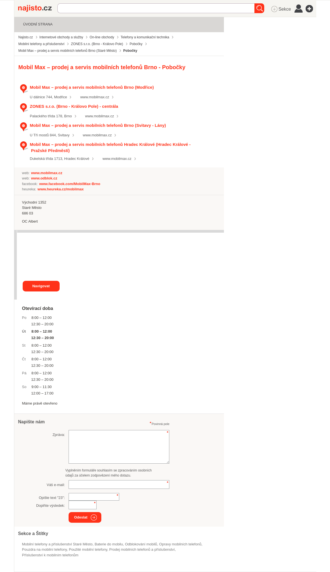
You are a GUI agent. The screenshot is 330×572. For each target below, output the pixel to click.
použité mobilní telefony (88, 549)
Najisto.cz (37, 8)
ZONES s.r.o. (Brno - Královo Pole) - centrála (74, 106)
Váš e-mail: (56, 485)
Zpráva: (59, 435)
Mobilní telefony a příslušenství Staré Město (57, 544)
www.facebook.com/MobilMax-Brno (69, 184)
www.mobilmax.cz (94, 97)
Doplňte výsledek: (50, 505)
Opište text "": (52, 498)
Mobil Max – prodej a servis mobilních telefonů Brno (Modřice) (92, 87)
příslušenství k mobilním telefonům (50, 555)
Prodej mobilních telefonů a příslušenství (142, 549)
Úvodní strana (38, 24)
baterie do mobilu (109, 544)
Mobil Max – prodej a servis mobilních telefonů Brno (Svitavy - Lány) (98, 125)
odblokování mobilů (141, 544)
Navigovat (41, 286)
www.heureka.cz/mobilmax (61, 189)
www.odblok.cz (44, 178)
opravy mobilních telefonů (180, 544)
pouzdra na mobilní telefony (44, 549)
